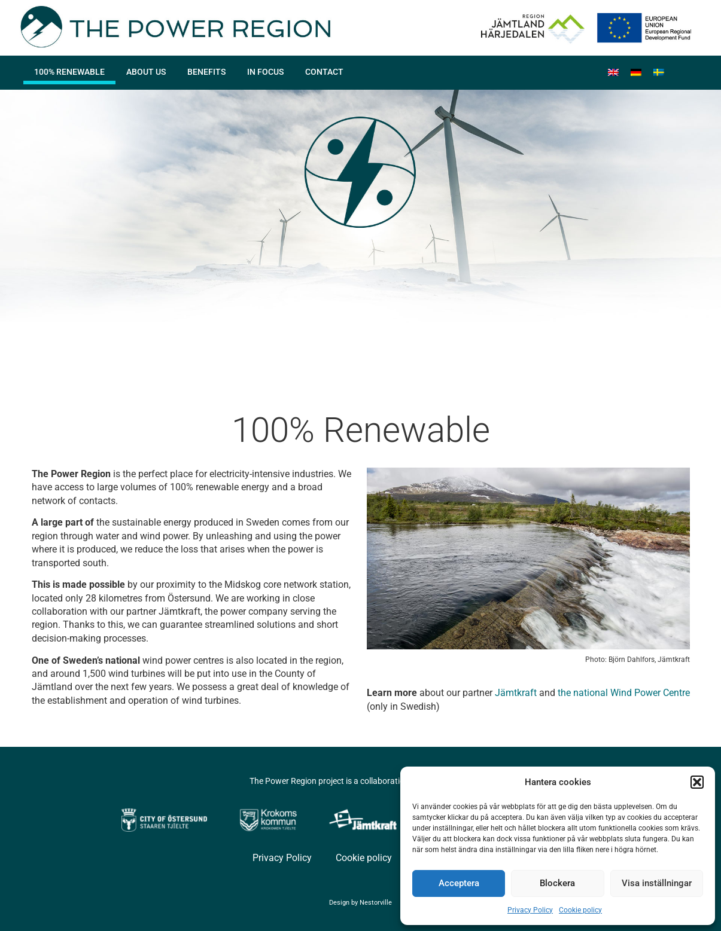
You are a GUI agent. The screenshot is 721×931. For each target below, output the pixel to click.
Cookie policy (580, 910)
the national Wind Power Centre (624, 692)
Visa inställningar (657, 883)
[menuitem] (613, 73)
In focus (265, 72)
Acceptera (459, 883)
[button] (697, 782)
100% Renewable (69, 72)
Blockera (557, 883)
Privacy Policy (530, 910)
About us (146, 72)
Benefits (206, 72)
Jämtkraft (516, 692)
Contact (324, 72)
